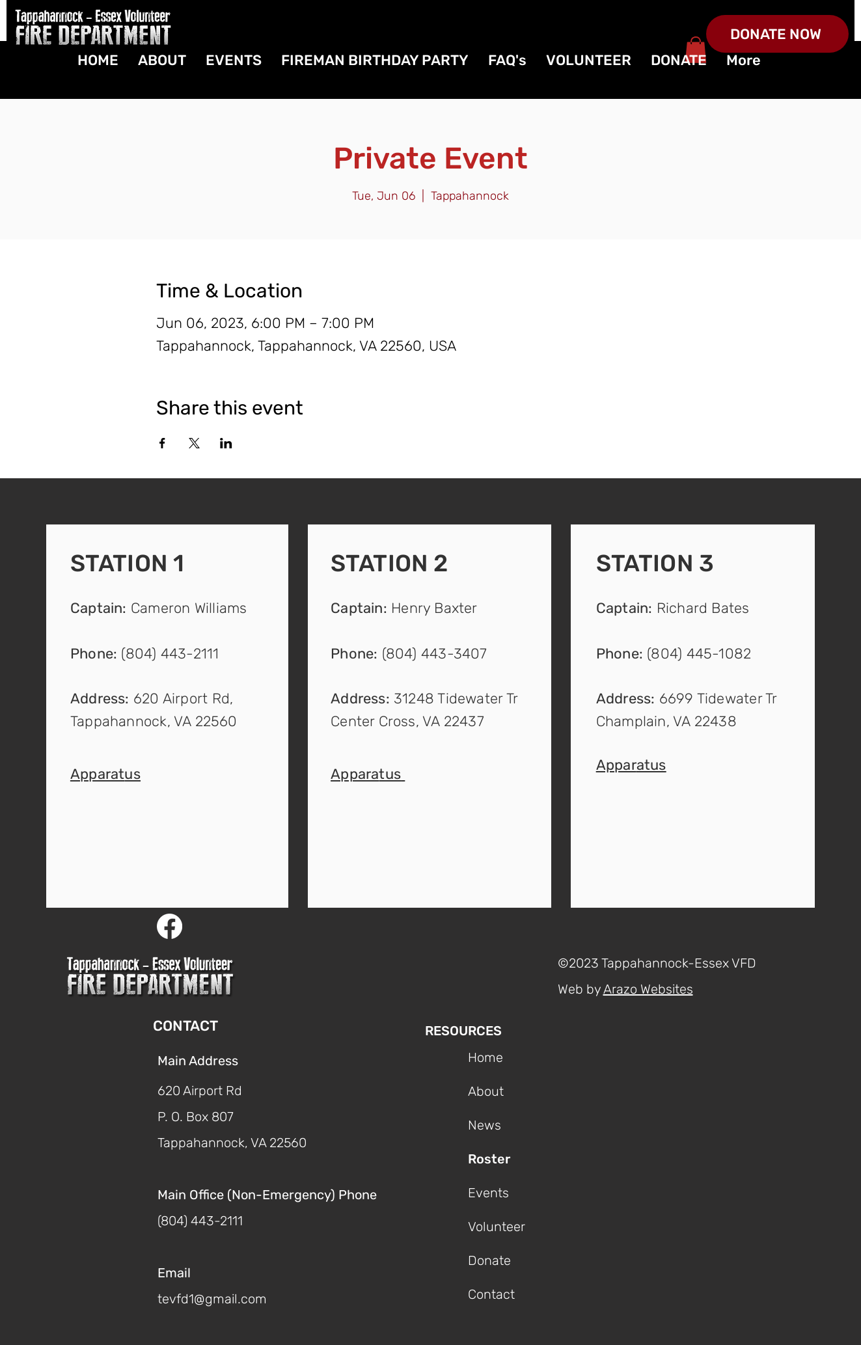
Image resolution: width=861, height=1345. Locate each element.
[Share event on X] (194, 443)
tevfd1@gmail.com (212, 1299)
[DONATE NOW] (777, 34)
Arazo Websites (648, 989)
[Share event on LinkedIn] (226, 443)
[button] (105, 772)
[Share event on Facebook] (162, 443)
